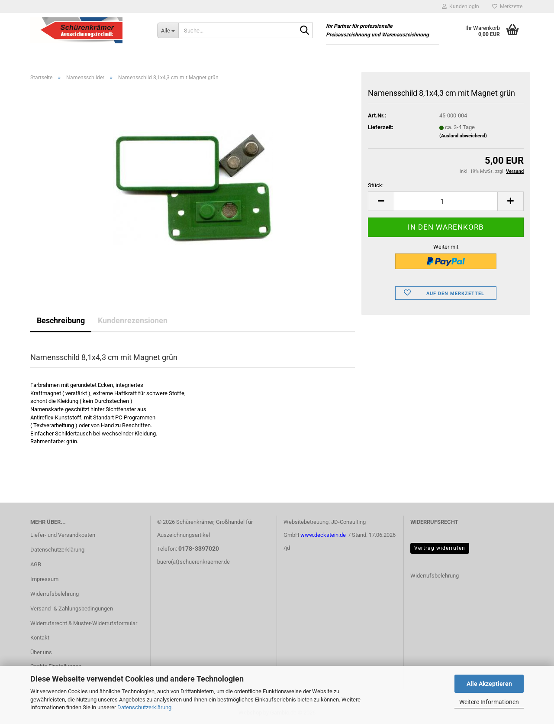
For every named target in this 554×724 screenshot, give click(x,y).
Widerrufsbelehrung (54, 594)
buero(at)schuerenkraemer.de (193, 561)
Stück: (375, 185)
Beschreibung (61, 320)
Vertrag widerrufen (439, 548)
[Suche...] (167, 30)
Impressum (44, 579)
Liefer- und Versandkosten (62, 535)
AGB (35, 564)
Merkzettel (508, 6)
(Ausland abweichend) (463, 136)
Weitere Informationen (489, 701)
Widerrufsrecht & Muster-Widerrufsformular (83, 623)
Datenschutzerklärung (144, 707)
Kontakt (39, 637)
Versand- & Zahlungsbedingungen (71, 608)
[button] (381, 201)
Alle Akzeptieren (489, 683)
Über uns (41, 652)
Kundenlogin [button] (460, 6)
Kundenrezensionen (132, 320)
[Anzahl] (446, 201)
